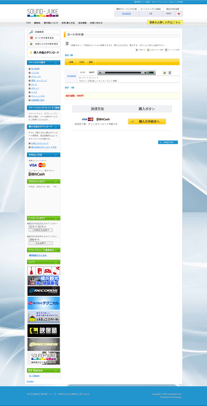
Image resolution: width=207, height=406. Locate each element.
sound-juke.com (174, 394)
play (100, 72)
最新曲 (36, 394)
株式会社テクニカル (38, 255)
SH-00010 (71, 76)
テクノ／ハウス (38, 96)
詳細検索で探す (38, 100)
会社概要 (72, 394)
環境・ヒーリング (39, 80)
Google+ (30, 381)
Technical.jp (176, 397)
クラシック (36, 76)
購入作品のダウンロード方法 (43, 147)
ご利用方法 (61, 394)
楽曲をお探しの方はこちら (164, 22)
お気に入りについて (40, 143)
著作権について (47, 394)
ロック (34, 84)
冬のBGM (35, 69)
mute (145, 72)
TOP (29, 394)
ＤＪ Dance (34, 376)
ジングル (35, 72)
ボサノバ (35, 88)
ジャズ (34, 92)
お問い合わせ (84, 394)
